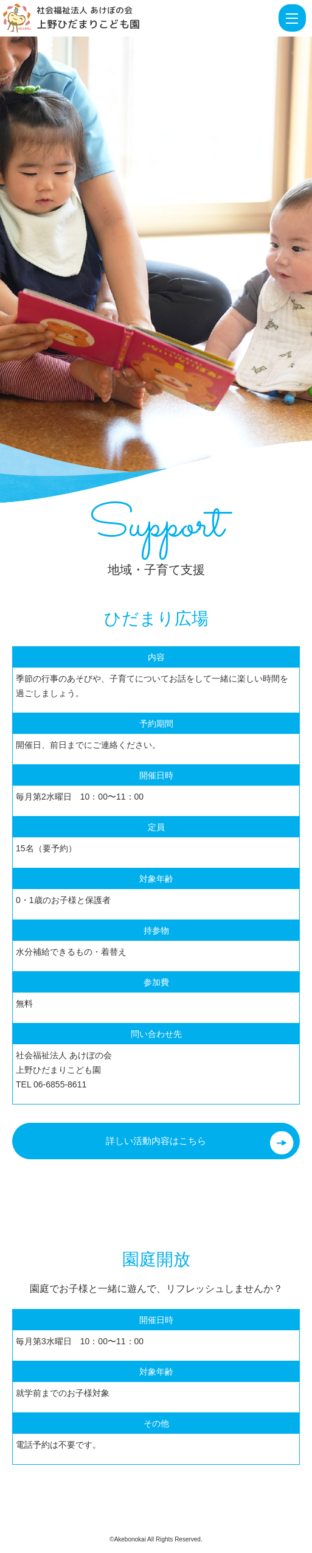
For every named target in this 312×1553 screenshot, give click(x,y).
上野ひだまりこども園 (88, 24)
